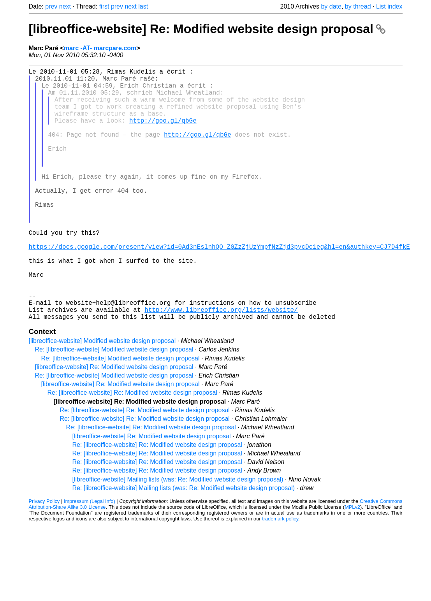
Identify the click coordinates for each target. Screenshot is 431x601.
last (143, 6)
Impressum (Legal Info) (89, 557)
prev (51, 6)
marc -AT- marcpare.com (100, 48)
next (65, 6)
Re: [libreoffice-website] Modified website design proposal (114, 405)
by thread (358, 6)
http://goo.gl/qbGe (163, 132)
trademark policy (280, 575)
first (104, 6)
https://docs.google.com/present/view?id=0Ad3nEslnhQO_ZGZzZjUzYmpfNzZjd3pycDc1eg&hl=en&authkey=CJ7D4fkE (219, 287)
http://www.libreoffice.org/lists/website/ (221, 364)
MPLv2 (352, 563)
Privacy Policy (44, 557)
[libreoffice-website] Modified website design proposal (102, 397)
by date (331, 6)
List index (389, 6)
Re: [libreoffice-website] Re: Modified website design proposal (132, 448)
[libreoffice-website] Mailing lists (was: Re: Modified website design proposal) (177, 535)
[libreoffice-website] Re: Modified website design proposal (207, 29)
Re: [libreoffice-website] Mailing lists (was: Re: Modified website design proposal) (183, 544)
